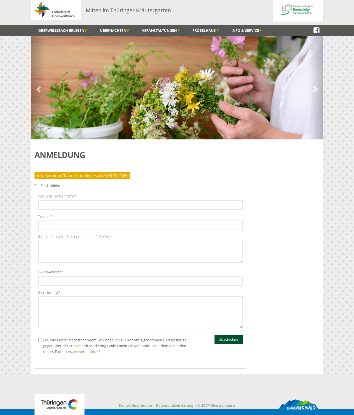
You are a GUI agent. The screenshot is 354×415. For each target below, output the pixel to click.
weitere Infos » (86, 351)
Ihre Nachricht (49, 292)
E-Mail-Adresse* (51, 272)
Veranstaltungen (161, 30)
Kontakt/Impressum (135, 405)
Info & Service (247, 30)
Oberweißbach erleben (63, 30)
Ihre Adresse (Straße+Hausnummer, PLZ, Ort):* (75, 236)
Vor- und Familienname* (57, 196)
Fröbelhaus (205, 30)
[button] (38, 87)
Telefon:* (45, 216)
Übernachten (115, 30)
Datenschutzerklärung (174, 405)
